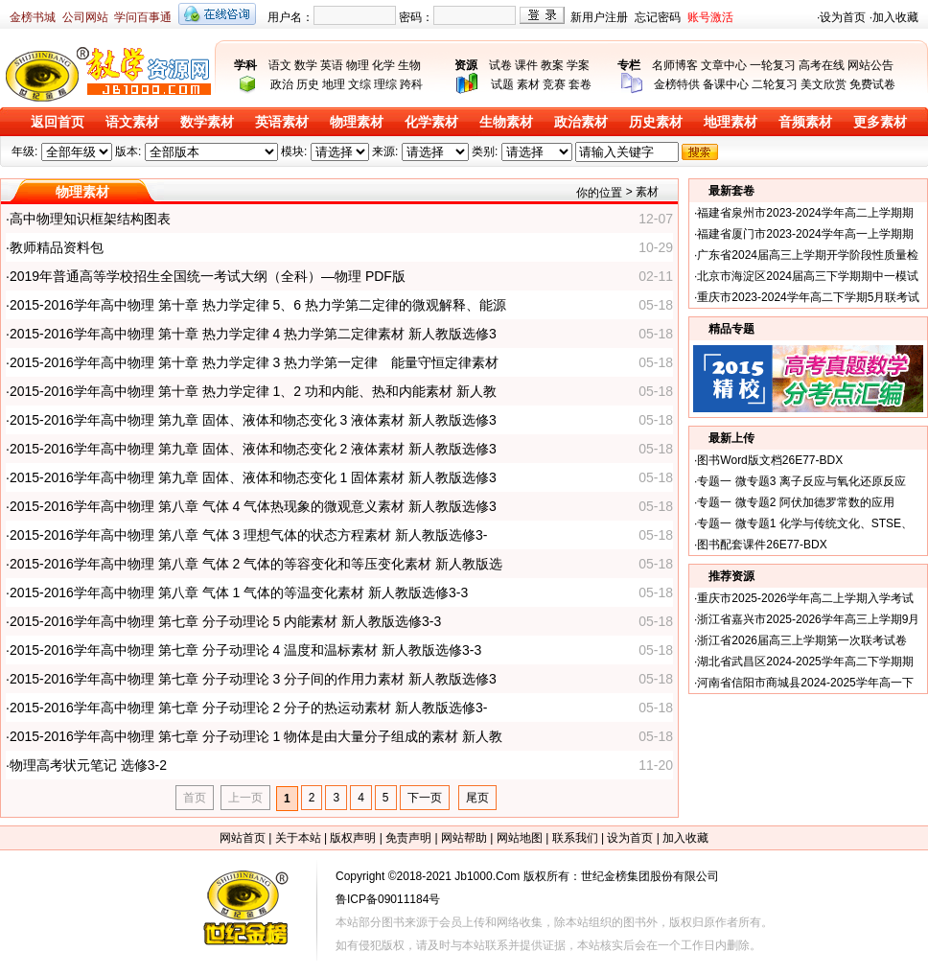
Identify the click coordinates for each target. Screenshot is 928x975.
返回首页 (57, 122)
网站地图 (520, 838)
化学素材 (431, 122)
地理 (333, 84)
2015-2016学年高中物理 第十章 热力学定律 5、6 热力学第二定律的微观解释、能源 (258, 305)
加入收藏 (895, 17)
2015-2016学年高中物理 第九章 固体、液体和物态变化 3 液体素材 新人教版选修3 (253, 420)
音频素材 (805, 122)
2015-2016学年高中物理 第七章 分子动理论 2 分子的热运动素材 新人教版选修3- (249, 707)
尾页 (477, 797)
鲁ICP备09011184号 (388, 899)
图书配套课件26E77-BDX (761, 544)
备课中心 (726, 84)
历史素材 (656, 122)
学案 (578, 65)
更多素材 (880, 122)
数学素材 (207, 122)
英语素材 (282, 122)
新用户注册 (599, 17)
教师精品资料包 (57, 247)
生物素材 (506, 122)
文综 (359, 84)
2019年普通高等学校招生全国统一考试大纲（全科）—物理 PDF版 (208, 276)
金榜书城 (33, 17)
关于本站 (298, 838)
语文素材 (132, 122)
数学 (305, 65)
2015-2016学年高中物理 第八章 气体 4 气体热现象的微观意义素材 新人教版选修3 (253, 506)
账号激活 (710, 17)
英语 (331, 65)
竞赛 (554, 84)
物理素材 (356, 122)
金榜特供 (677, 84)
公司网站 (85, 17)
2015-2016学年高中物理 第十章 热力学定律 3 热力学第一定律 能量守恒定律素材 (254, 362)
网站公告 (870, 65)
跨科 (411, 84)
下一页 (424, 797)
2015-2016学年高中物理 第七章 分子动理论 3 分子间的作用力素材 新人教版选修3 (253, 678)
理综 (385, 84)
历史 (307, 84)
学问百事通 (143, 17)
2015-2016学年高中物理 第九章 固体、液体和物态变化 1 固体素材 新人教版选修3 (253, 477)
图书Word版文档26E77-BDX (770, 460)
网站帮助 (464, 838)
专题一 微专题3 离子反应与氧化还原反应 (801, 481)
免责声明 (408, 838)
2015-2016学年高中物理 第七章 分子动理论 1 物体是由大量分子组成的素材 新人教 (256, 736)
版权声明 (353, 838)
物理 (357, 65)
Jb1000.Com (487, 876)
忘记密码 (658, 17)
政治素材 (581, 122)
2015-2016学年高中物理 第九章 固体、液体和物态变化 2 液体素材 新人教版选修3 (253, 448)
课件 (526, 65)
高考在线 (822, 65)
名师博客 (675, 65)
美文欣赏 (823, 84)
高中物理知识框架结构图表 (90, 218)
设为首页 (843, 17)
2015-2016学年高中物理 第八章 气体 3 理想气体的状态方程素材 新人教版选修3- (249, 535)
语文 (279, 65)
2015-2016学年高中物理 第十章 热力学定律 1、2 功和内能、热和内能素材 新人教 (253, 391)
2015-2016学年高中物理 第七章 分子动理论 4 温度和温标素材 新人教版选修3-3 (245, 650)
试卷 (500, 65)
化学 (383, 65)
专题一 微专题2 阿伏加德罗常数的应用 (795, 502)
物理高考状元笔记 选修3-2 (88, 765)
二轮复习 (775, 84)
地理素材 (730, 122)
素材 (528, 84)
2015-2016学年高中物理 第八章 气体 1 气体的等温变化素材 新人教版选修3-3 (239, 592)
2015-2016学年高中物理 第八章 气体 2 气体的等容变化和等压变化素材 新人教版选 (256, 563)
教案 (552, 65)
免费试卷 (872, 84)
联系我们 (575, 838)
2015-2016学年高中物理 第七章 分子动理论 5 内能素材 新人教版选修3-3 (225, 621)
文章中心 (724, 65)
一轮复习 (773, 65)
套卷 (580, 84)
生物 (409, 65)
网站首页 (243, 838)
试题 (502, 84)
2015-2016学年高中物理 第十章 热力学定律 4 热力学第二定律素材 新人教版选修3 (253, 333)
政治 (281, 84)
